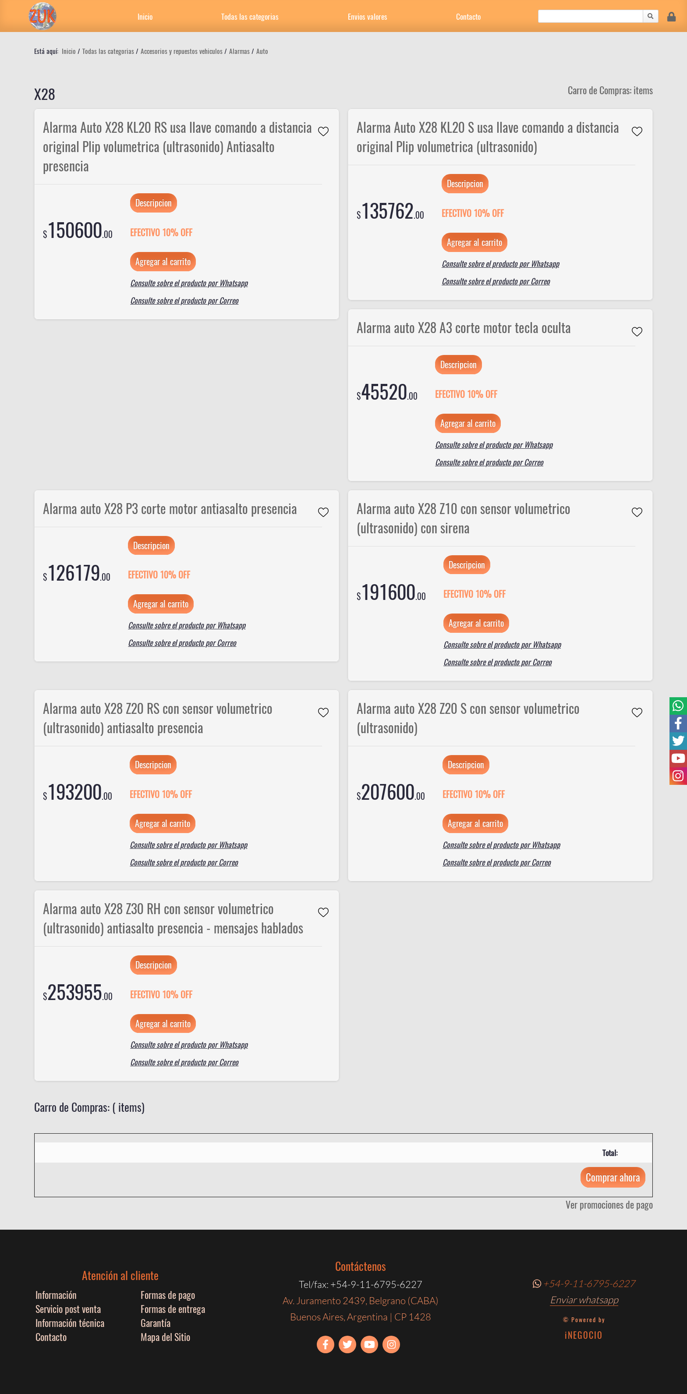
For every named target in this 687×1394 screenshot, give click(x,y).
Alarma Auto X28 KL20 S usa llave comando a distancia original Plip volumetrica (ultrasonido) (488, 136)
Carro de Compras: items (610, 90)
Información (56, 1295)
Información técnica (69, 1323)
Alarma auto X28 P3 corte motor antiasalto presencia (170, 508)
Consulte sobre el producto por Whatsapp (189, 282)
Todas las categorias (250, 16)
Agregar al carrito (163, 261)
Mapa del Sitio (165, 1337)
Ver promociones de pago (609, 1204)
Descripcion (153, 202)
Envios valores (367, 16)
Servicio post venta (68, 1309)
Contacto (468, 16)
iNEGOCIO (584, 1334)
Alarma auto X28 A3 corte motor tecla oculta (464, 327)
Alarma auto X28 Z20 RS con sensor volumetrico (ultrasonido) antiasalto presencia (158, 718)
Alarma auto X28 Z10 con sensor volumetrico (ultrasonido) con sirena (463, 518)
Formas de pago (168, 1295)
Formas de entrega (173, 1309)
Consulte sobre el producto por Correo (184, 300)
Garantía (155, 1323)
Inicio (145, 16)
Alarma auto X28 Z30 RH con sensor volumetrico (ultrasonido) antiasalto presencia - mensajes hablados (173, 918)
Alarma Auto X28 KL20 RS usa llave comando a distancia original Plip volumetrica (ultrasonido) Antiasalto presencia (177, 146)
